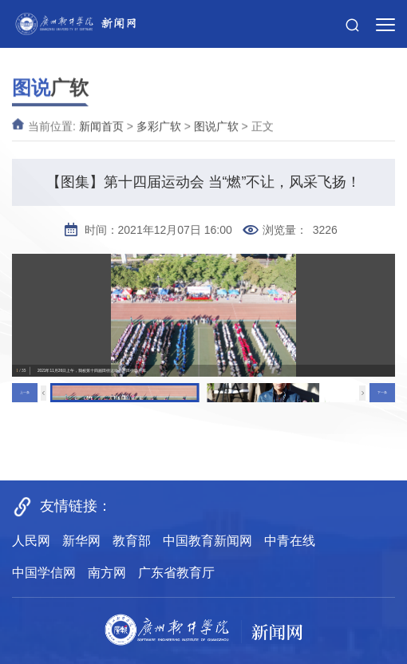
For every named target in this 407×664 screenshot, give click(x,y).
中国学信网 (44, 572)
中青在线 (289, 540)
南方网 (107, 572)
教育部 (132, 540)
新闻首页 (101, 133)
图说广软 (216, 133)
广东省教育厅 (176, 572)
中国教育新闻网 (207, 540)
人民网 (31, 540)
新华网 (81, 540)
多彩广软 (158, 133)
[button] (352, 16)
